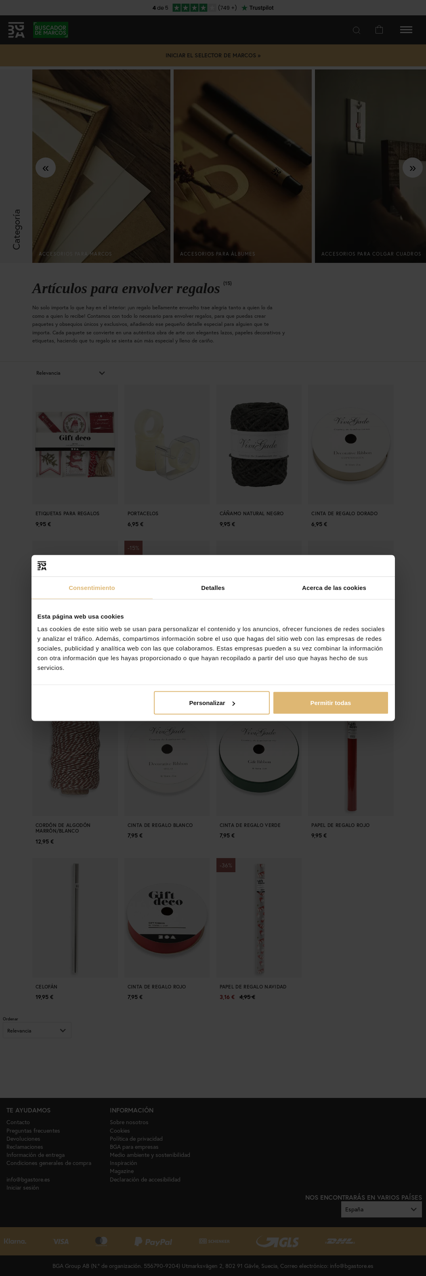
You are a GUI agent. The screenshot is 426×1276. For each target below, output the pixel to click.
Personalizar (212, 702)
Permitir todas (331, 702)
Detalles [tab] (213, 587)
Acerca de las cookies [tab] (334, 587)
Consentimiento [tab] (92, 587)
